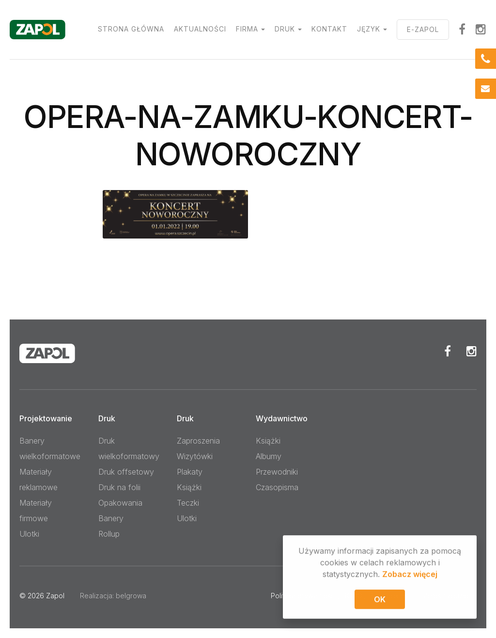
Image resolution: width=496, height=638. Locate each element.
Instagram (481, 29)
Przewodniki (277, 472)
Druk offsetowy (126, 472)
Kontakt (329, 29)
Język (368, 29)
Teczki (188, 503)
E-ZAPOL (423, 29)
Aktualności (200, 29)
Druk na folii (119, 487)
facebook (462, 29)
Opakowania (120, 503)
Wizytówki (195, 456)
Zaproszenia (198, 441)
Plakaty (189, 472)
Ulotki (29, 534)
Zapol (55, 595)
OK (380, 601)
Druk (285, 29)
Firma (247, 29)
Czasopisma (277, 487)
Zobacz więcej (409, 575)
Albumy (268, 456)
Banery (111, 518)
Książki (189, 487)
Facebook (447, 351)
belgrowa (131, 595)
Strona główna (131, 29)
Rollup (109, 534)
